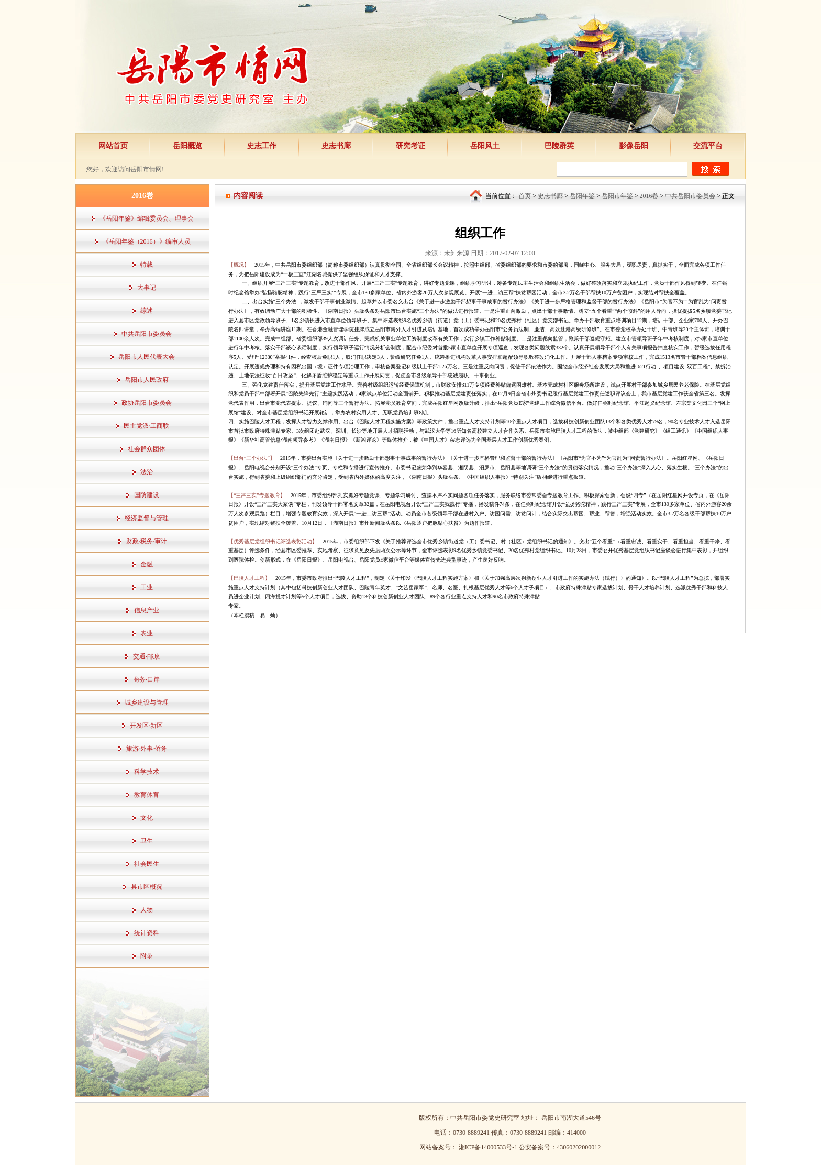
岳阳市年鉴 (617, 196)
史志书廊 (336, 146)
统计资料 (146, 933)
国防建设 (146, 495)
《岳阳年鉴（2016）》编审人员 (147, 241)
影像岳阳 (633, 146)
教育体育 (146, 794)
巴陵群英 (559, 146)
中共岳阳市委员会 (146, 333)
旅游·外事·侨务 (146, 748)
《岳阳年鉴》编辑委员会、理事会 (146, 218)
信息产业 (146, 610)
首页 (524, 196)
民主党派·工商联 (146, 426)
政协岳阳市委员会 (146, 402)
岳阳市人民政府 (147, 379)
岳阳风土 (485, 146)
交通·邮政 (146, 656)
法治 (146, 472)
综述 (146, 310)
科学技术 (146, 771)
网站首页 (113, 146)
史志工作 (261, 146)
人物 (146, 910)
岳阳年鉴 (582, 196)
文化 (146, 817)
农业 (146, 633)
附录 (146, 956)
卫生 (146, 840)
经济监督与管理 (147, 518)
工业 (146, 587)
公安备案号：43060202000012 (560, 1147)
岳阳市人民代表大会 (146, 356)
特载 (146, 264)
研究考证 (410, 146)
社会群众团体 (146, 449)
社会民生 (146, 863)
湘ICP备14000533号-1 (489, 1147)
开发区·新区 (146, 725)
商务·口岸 (146, 679)
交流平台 (708, 146)
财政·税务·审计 (146, 541)
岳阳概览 (187, 146)
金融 (146, 564)
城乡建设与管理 (147, 702)
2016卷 (648, 196)
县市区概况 (146, 887)
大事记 (146, 287)
